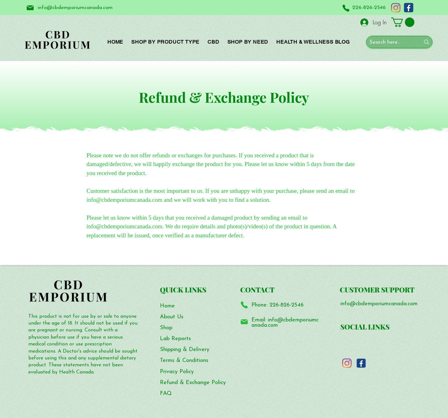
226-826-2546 (286, 305)
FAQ (166, 394)
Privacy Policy (177, 372)
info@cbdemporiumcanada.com (285, 323)
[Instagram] (395, 7)
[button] (402, 22)
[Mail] (30, 8)
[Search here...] (390, 42)
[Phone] (346, 8)
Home (167, 306)
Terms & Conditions (184, 360)
